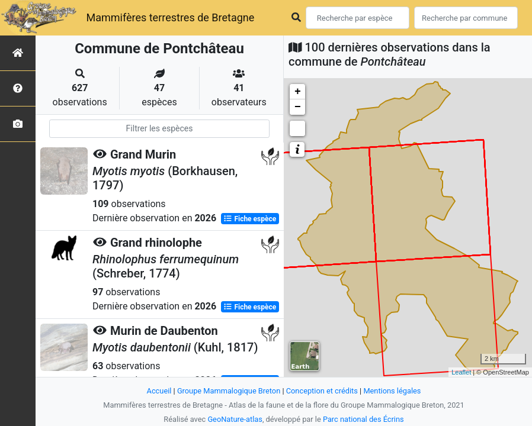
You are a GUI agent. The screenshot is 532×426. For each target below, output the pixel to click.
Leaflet (461, 372)
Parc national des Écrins (363, 419)
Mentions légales (392, 390)
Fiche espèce (249, 219)
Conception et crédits (322, 390)
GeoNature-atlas (234, 419)
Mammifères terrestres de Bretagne (170, 17)
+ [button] (297, 92)
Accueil (159, 390)
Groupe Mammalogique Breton (228, 390)
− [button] (297, 107)
